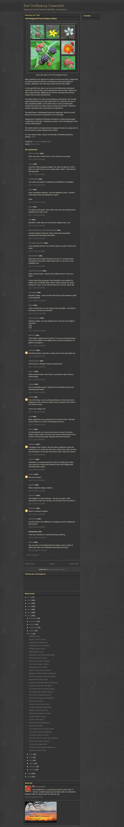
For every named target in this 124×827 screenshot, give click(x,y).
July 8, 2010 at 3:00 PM (37, 514)
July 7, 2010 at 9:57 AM (37, 288)
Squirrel (32, 485)
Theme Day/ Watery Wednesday (40, 732)
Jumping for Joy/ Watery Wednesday (42, 655)
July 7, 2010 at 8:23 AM (37, 225)
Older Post (74, 564)
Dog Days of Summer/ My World (40, 686)
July (31, 634)
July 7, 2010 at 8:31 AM (37, 238)
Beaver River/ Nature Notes (38, 679)
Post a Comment (33, 555)
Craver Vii (32, 495)
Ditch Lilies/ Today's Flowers (39, 664)
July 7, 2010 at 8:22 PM (37, 412)
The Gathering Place (36, 243)
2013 (29, 606)
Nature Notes (35, 144)
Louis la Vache (34, 153)
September (33, 627)
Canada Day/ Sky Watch (37, 750)
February (32, 766)
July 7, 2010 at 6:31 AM (37, 159)
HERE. (33, 137)
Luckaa (31, 474)
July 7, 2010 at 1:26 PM (37, 346)
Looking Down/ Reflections (38, 642)
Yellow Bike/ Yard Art (36, 652)
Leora (31, 164)
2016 (29, 597)
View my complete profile (34, 797)
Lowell (31, 397)
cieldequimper (34, 361)
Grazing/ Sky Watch (36, 726)
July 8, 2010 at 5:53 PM (37, 527)
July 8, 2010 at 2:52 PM (37, 503)
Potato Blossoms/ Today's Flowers (41, 692)
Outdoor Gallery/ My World (38, 710)
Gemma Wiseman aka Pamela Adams (42, 230)
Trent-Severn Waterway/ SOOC (40, 695)
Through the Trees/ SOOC (38, 667)
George (31, 384)
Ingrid (31, 305)
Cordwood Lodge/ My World (39, 735)
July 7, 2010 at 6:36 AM (37, 174)
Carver (31, 429)
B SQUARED (33, 179)
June (31, 754)
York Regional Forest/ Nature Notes (41, 729)
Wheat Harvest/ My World (38, 658)
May (31, 757)
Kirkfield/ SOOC (34, 636)
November (33, 621)
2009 (29, 773)
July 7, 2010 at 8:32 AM (37, 251)
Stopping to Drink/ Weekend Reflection (42, 673)
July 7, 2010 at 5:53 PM (37, 392)
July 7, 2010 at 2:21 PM (37, 356)
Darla (31, 189)
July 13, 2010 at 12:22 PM (38, 550)
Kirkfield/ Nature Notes (37, 649)
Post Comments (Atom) (56, 569)
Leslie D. (32, 459)
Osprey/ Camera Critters (37, 639)
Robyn (31, 542)
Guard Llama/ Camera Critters (39, 670)
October (32, 624)
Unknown (32, 350)
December (33, 618)
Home (52, 564)
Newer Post (30, 564)
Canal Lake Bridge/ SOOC (38, 744)
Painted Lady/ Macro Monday (39, 661)
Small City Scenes (35, 271)
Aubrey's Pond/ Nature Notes (39, 704)
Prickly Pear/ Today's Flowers (39, 741)
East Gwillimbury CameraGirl (44, 6)
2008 (29, 776)
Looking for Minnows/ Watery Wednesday (43, 682)
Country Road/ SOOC (36, 719)
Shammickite (33, 256)
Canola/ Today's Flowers (37, 716)
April (31, 760)
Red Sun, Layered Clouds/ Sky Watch (42, 676)
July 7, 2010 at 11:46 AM (37, 313)
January (32, 770)
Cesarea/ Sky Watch (36, 701)
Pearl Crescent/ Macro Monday (40, 713)
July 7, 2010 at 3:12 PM (37, 379)
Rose (30, 207)
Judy (30, 416)
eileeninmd (33, 519)
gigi (30, 219)
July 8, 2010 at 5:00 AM (37, 480)
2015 (29, 600)
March (31, 763)
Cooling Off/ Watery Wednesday (40, 707)
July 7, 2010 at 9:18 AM (37, 266)
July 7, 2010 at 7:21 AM (37, 202)
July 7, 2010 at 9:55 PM (37, 440)
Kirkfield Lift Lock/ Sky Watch (39, 646)
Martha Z (32, 335)
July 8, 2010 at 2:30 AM (37, 470)
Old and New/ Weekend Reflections (41, 698)
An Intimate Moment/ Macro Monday (41, 689)
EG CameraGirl (39, 787)
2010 (29, 615)
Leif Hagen (33, 292)
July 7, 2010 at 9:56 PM (37, 455)
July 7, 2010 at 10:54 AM (37, 300)
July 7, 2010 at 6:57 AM (37, 185)
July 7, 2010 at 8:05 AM (37, 215)
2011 (29, 612)
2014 (29, 603)
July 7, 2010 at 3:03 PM (37, 367)
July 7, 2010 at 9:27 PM (37, 425)
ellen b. (31, 371)
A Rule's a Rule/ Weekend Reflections (42, 747)
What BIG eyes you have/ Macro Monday (43, 738)
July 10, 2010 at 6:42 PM (37, 537)
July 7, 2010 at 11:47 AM (37, 331)
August (32, 631)
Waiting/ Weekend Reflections (39, 723)
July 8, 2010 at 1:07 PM (37, 491)
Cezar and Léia (34, 318)
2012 (29, 609)
